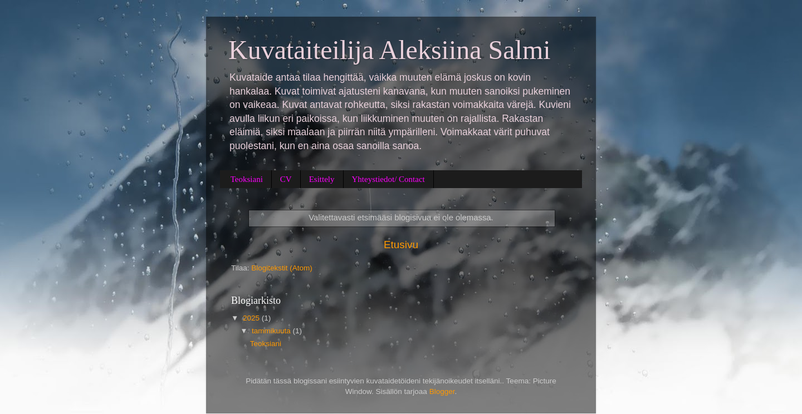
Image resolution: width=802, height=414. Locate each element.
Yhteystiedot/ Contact (388, 179)
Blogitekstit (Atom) (281, 268)
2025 (252, 318)
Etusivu (401, 244)
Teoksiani (247, 179)
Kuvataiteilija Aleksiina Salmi (389, 50)
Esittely (322, 179)
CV (286, 179)
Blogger (442, 391)
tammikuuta (272, 331)
